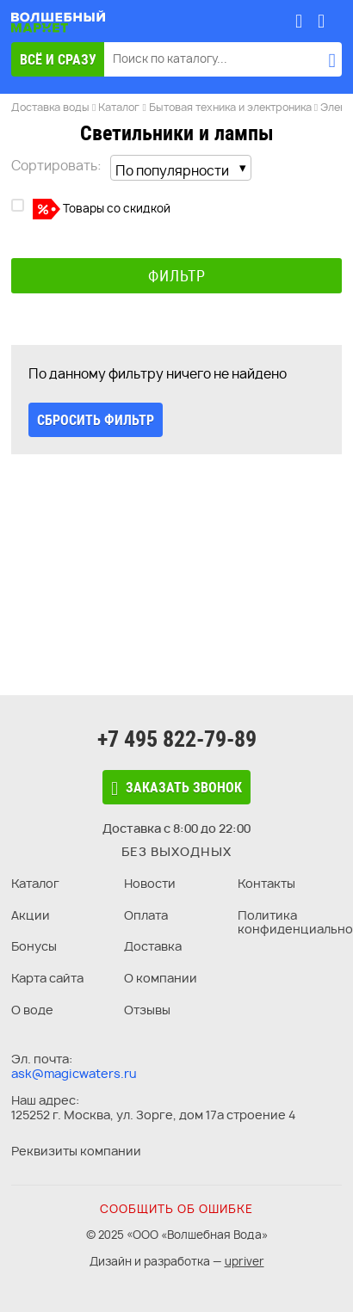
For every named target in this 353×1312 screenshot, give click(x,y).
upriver (244, 1261)
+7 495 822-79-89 (177, 739)
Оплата (146, 915)
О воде (32, 1009)
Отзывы (147, 1009)
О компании (160, 978)
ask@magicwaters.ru (74, 1073)
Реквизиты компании (76, 1151)
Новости (150, 883)
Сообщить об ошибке (176, 1209)
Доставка (153, 946)
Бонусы (34, 946)
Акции (30, 915)
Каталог (35, 883)
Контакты (266, 883)
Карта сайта (47, 978)
